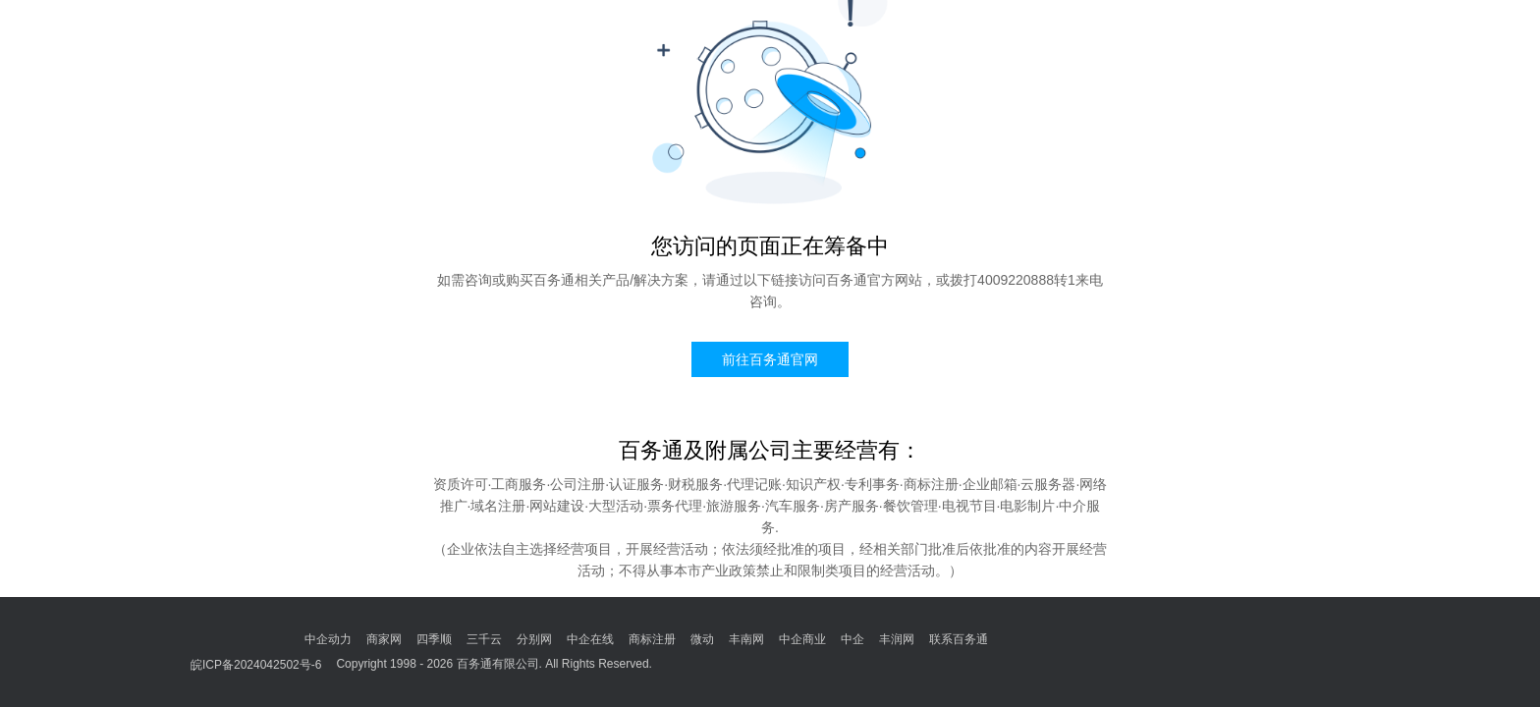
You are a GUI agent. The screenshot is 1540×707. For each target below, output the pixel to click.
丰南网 (746, 639)
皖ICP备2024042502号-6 (256, 665)
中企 (852, 639)
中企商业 (802, 639)
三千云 (484, 639)
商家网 (384, 639)
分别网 (534, 639)
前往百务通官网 (770, 359)
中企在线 (590, 639)
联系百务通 (958, 639)
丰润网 (896, 639)
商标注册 (652, 639)
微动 (702, 639)
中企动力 (328, 639)
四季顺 (434, 639)
